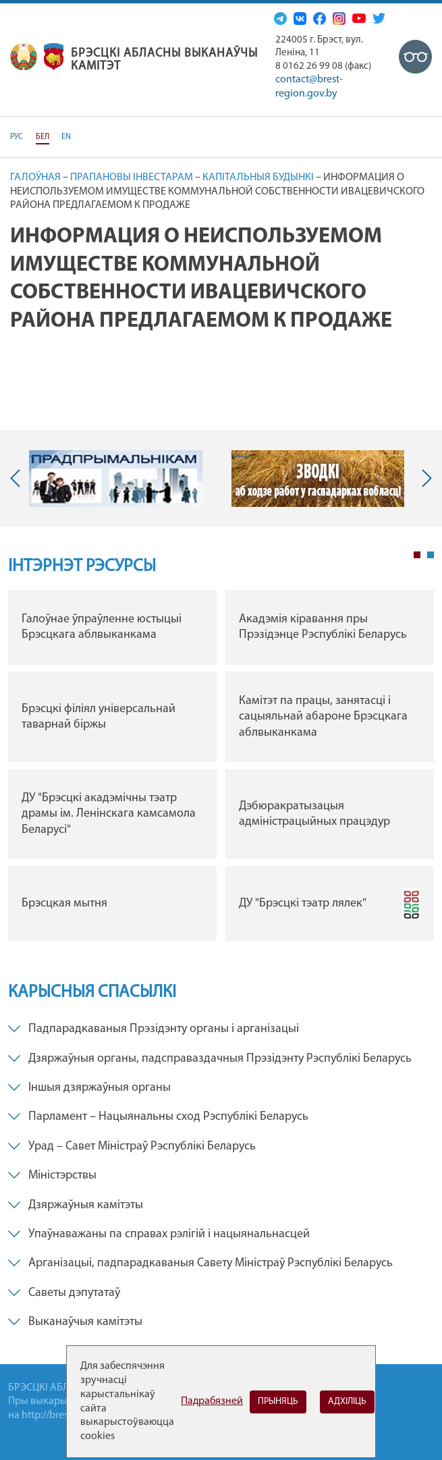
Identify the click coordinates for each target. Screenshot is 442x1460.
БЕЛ (42, 137)
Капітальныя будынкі (258, 177)
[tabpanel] (221, 769)
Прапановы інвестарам (131, 177)
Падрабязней (212, 1401)
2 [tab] (430, 554)
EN (66, 137)
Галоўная (35, 177)
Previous (18, 478)
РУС (16, 137)
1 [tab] (417, 554)
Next (424, 478)
